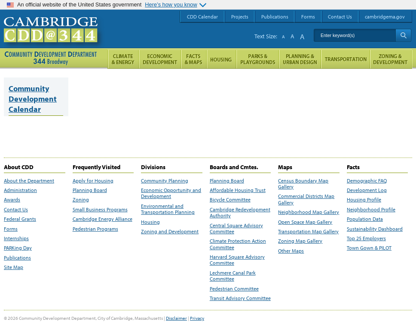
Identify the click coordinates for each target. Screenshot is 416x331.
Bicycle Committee (230, 200)
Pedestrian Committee (234, 289)
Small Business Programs (100, 210)
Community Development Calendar (33, 99)
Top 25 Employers (366, 238)
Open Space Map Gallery (305, 222)
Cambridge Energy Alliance (102, 219)
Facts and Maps (194, 59)
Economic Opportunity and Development (171, 193)
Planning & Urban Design (300, 59)
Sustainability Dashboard (375, 229)
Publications (17, 258)
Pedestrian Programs (95, 229)
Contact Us (16, 210)
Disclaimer (176, 318)
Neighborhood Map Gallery (308, 212)
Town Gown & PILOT (369, 248)
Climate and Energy (123, 59)
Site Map (13, 267)
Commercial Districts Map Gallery (306, 199)
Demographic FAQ (367, 181)
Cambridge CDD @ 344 (54, 38)
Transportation (345, 59)
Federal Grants (20, 219)
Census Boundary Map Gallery (303, 184)
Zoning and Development (170, 232)
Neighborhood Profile (371, 210)
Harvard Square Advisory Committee (237, 260)
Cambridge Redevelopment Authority (240, 213)
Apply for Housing (93, 181)
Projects (239, 16)
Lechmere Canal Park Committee (233, 276)
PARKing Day (18, 248)
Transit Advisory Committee (240, 298)
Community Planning (164, 181)
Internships (16, 238)
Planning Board (90, 190)
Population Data (365, 219)
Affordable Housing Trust (238, 190)
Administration (20, 190)
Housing (150, 222)
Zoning (81, 200)
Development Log (367, 190)
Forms (11, 229)
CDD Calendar (202, 16)
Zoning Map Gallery (300, 241)
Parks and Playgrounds (257, 59)
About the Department (29, 181)
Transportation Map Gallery (308, 232)
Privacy (197, 318)
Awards (12, 200)
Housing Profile (364, 200)
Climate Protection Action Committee (238, 244)
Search (403, 35)
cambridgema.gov (385, 16)
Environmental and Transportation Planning (168, 209)
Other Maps (291, 251)
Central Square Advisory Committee (236, 229)
